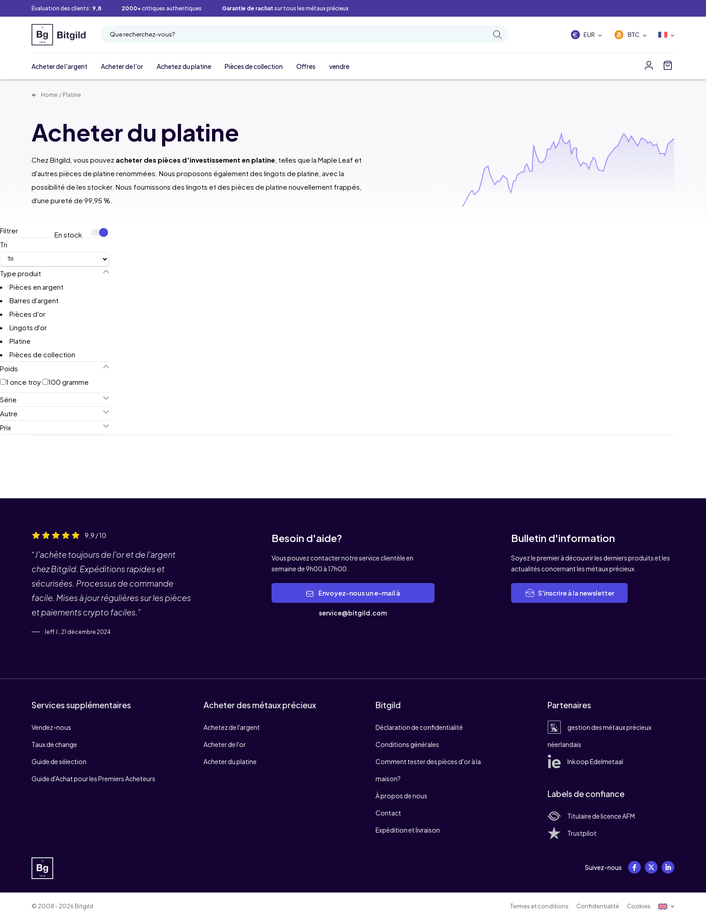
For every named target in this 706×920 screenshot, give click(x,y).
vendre (339, 66)
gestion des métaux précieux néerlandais (600, 735)
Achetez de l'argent (232, 727)
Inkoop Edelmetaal (585, 761)
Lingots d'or (28, 327)
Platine (72, 94)
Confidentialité (597, 906)
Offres (306, 66)
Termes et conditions (539, 906)
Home (45, 94)
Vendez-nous (51, 727)
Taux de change (54, 744)
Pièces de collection (254, 66)
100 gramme (65, 382)
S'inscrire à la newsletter (569, 593)
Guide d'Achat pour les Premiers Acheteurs (93, 778)
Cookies (639, 906)
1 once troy (20, 382)
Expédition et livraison (408, 830)
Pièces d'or (27, 314)
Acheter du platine (230, 761)
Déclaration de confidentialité (419, 727)
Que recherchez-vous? (306, 34)
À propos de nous (401, 796)
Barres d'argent (34, 300)
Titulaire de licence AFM (591, 816)
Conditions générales (407, 744)
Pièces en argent (36, 286)
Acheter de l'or (122, 66)
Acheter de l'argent (59, 66)
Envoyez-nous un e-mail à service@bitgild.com (353, 603)
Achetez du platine (184, 66)
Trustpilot (572, 833)
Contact (388, 813)
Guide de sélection (59, 761)
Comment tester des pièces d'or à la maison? (428, 770)
